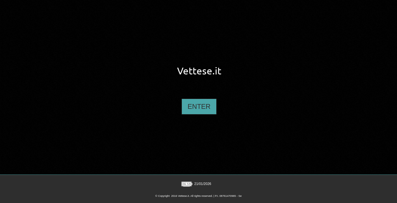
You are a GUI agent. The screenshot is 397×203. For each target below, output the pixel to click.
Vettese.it (199, 71)
